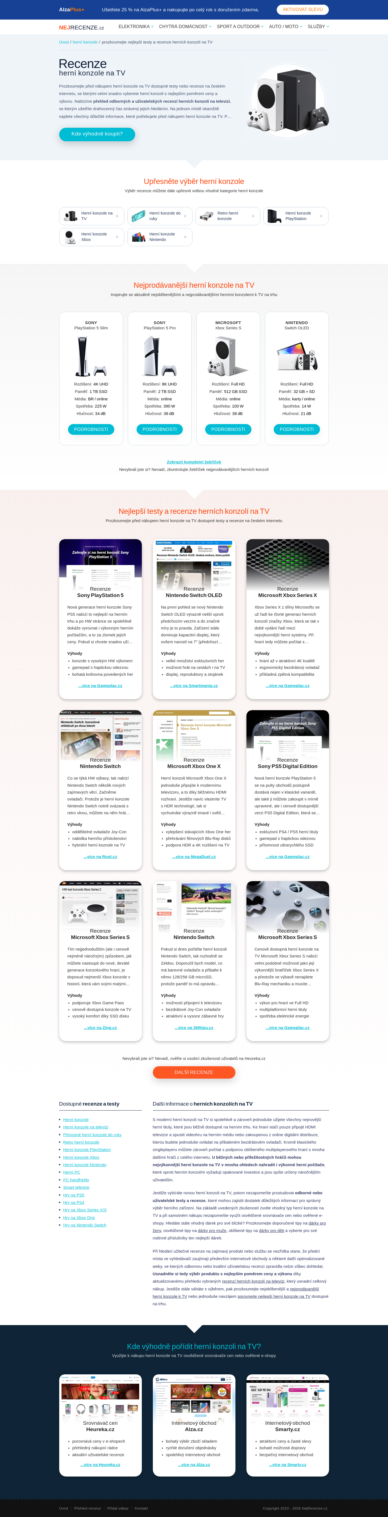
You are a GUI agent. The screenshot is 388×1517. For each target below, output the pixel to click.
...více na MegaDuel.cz (194, 856)
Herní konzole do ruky (154, 216)
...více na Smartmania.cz (194, 685)
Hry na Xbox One (79, 1217)
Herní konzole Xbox (83, 237)
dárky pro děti (271, 1230)
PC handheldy (76, 1180)
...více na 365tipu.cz (194, 1027)
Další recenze (194, 1072)
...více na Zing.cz (100, 1027)
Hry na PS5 (74, 1195)
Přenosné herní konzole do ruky (92, 1135)
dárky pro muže (212, 1230)
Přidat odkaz (118, 1508)
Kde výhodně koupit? (97, 134)
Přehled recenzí (87, 1508)
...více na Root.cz (100, 856)
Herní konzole (76, 1119)
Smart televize (76, 1187)
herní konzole (85, 42)
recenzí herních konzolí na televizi (253, 1281)
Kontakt (141, 1508)
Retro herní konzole (217, 216)
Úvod (64, 42)
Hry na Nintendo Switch (85, 1225)
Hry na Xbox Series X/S (85, 1210)
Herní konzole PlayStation (287, 216)
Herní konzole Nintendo (151, 237)
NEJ (81, 27)
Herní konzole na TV (86, 216)
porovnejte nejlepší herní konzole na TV (274, 1296)
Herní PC (71, 1172)
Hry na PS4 (74, 1202)
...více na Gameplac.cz (100, 685)
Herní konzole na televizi (85, 1127)
